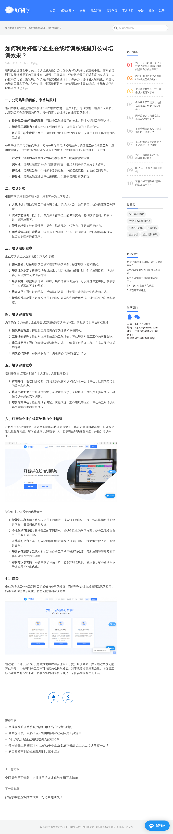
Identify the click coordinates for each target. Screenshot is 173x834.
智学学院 (111, 10)
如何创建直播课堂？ (137, 290)
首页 (52, 10)
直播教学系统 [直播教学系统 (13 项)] (136, 227)
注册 (162, 10)
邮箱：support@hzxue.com (142, 327)
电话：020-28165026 (138, 324)
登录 (151, 10)
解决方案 (67, 10)
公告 (141, 10)
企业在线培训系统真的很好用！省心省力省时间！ (41, 727)
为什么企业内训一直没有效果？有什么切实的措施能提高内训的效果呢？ (148, 66)
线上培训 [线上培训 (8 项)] (133, 234)
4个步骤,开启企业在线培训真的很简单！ (35, 739)
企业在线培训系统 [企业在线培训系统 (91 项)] (139, 220)
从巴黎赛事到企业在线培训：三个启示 (34, 751)
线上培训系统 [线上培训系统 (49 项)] (150, 234)
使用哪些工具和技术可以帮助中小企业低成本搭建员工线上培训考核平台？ (58, 745)
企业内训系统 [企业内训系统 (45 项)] (136, 214)
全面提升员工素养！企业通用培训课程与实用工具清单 (44, 733)
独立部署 (96, 10)
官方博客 (127, 10)
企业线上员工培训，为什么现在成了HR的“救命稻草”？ (148, 105)
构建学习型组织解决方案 (141, 338)
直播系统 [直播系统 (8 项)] (152, 227)
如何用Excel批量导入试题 (140, 285)
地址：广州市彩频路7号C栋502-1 (142, 333)
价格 (82, 10)
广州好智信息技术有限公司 (80, 827)
